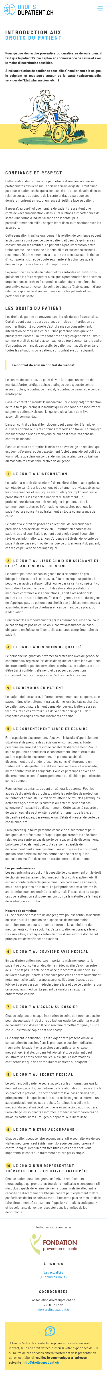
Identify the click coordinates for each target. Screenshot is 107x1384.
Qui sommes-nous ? (53, 1277)
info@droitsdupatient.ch (53, 1309)
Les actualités (53, 1272)
